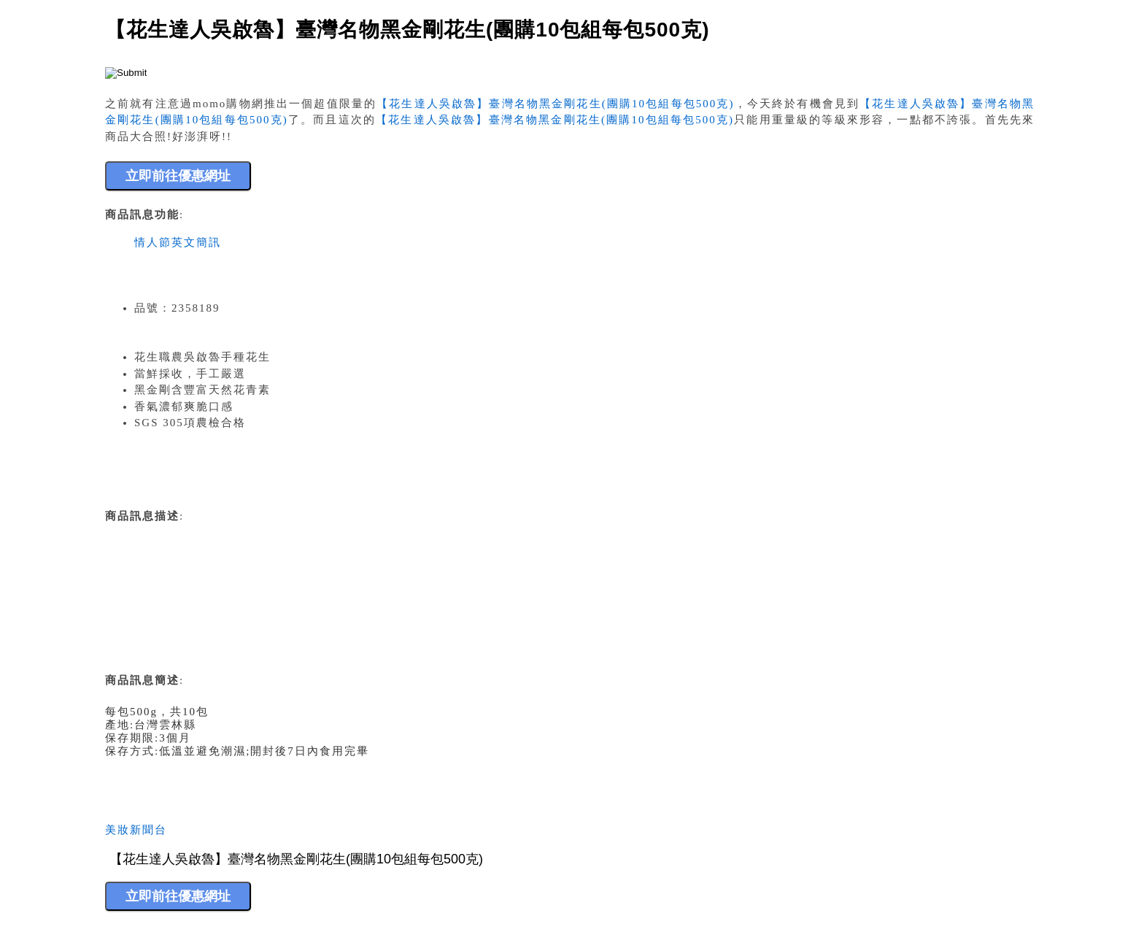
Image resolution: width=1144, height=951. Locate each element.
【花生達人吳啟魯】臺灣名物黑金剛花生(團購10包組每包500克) (555, 103)
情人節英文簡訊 (177, 242)
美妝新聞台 (136, 830)
